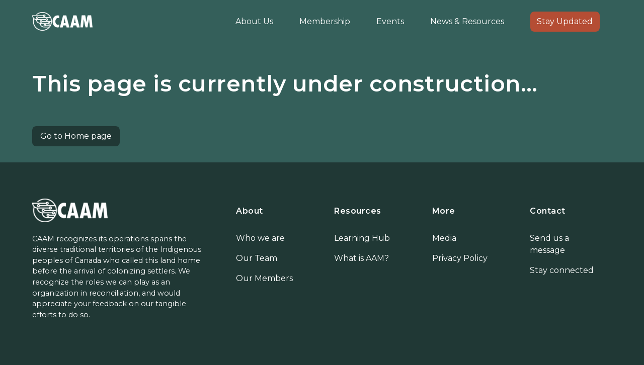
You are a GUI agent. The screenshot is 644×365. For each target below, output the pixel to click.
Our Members (264, 278)
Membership (324, 21)
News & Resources (467, 21)
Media (444, 238)
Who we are (260, 238)
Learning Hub (362, 238)
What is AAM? (361, 258)
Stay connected (562, 270)
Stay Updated (565, 21)
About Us (254, 21)
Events (390, 21)
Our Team (256, 258)
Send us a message (549, 244)
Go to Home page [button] (76, 136)
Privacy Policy (460, 258)
